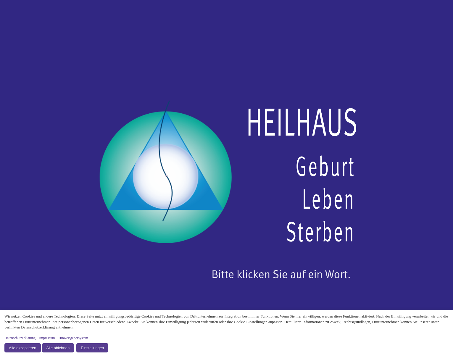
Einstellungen (92, 348)
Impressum (47, 338)
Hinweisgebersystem (73, 338)
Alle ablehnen (58, 348)
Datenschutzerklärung (20, 338)
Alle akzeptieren (22, 348)
